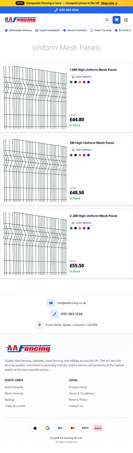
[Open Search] (107, 20)
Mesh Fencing (14, 393)
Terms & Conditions (81, 393)
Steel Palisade (14, 387)
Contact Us (76, 406)
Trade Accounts (15, 406)
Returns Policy (78, 399)
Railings (10, 399)
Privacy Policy (78, 387)
